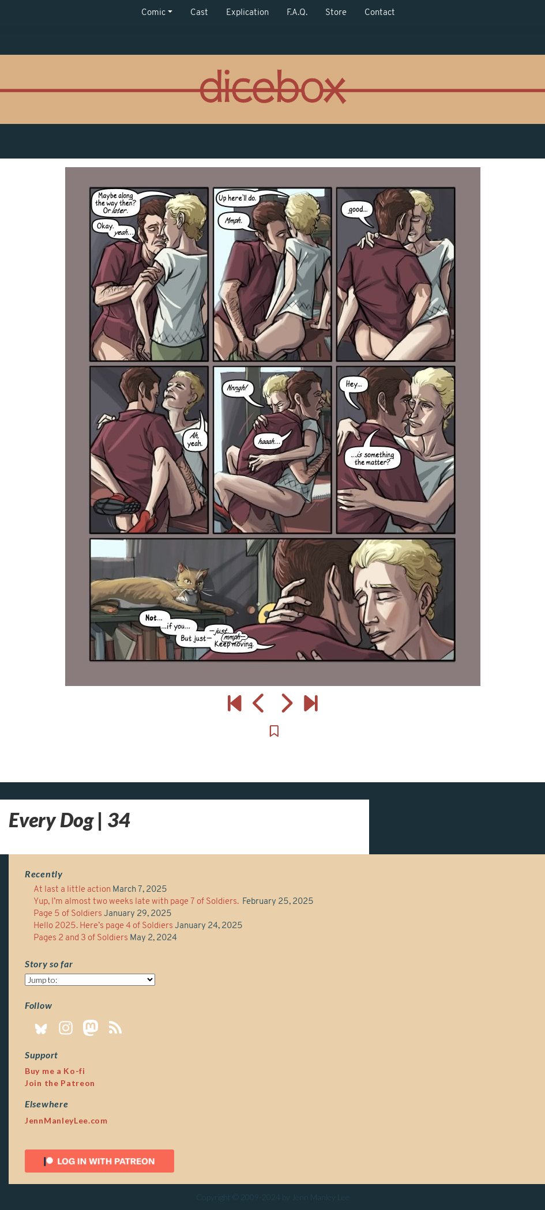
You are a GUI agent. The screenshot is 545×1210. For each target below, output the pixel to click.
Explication (247, 13)
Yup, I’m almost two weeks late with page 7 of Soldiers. (136, 902)
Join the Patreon (60, 1083)
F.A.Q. (297, 13)
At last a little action (72, 889)
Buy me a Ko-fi (55, 1071)
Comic (153, 13)
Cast (199, 13)
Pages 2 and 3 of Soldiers (80, 938)
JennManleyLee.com (66, 1120)
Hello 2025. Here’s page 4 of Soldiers (103, 926)
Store (336, 13)
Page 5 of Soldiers (67, 914)
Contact (379, 13)
